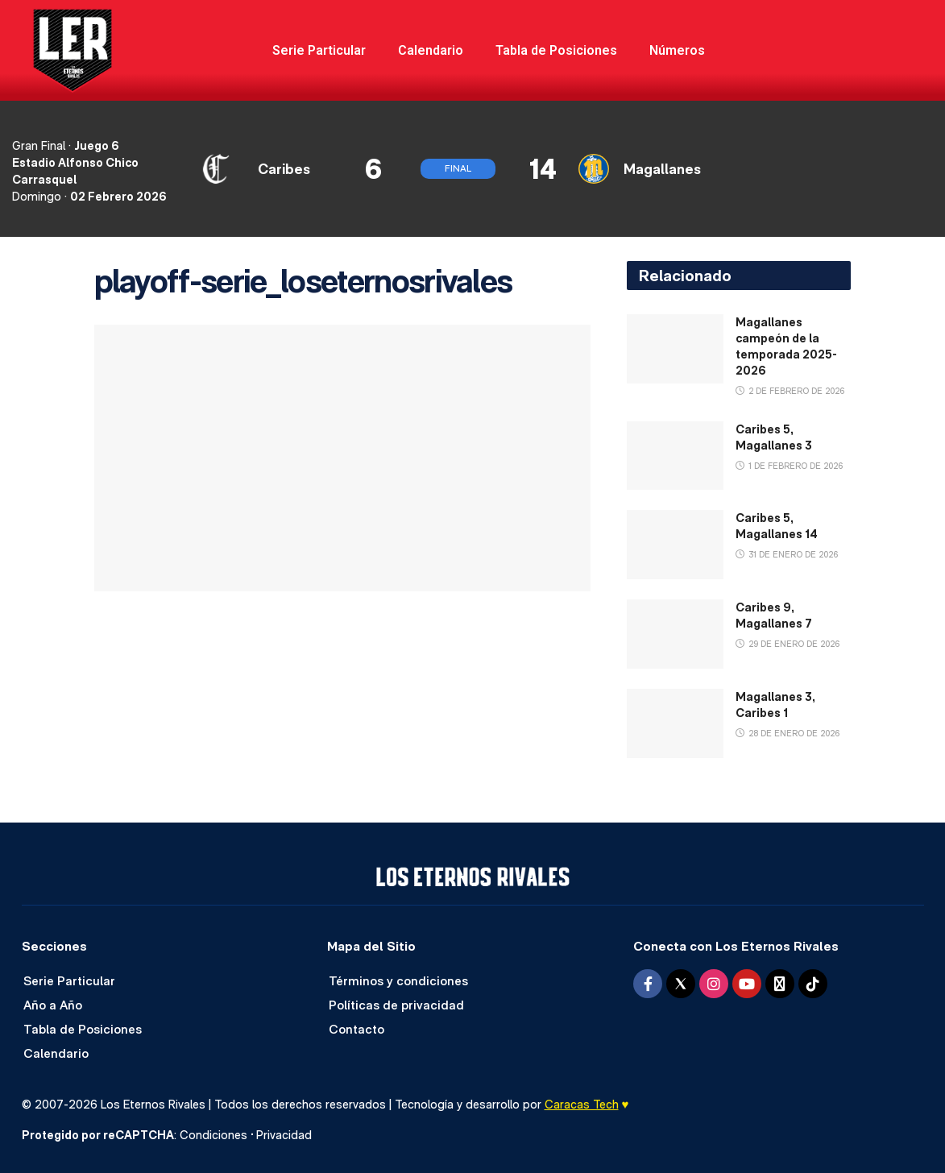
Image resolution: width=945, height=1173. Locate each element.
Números (677, 50)
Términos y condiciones (398, 981)
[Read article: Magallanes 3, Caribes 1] (675, 723)
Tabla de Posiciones (556, 50)
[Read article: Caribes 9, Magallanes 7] (675, 634)
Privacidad (284, 1135)
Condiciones (213, 1135)
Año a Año (52, 1005)
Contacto (356, 1029)
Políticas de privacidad (396, 1005)
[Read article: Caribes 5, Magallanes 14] (675, 544)
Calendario (430, 50)
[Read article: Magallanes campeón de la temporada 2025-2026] (675, 348)
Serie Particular (319, 50)
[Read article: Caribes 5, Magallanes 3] (675, 456)
